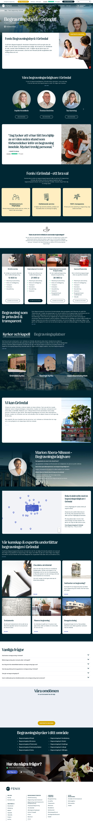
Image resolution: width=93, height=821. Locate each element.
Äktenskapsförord (53, 812)
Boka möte (28, 507)
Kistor (29, 814)
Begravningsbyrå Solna (26, 750)
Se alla (46, 386)
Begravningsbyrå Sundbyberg (60, 738)
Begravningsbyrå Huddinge (59, 744)
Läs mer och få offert (12, 300)
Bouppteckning (52, 798)
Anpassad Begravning (34, 805)
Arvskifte (50, 801)
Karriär (9, 797)
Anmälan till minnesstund (75, 798)
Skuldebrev (51, 807)
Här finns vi (10, 803)
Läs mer (7, 55)
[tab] (16, 334)
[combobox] (83, 5)
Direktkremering (32, 797)
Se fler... (9, 819)
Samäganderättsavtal (54, 814)
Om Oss (9, 795)
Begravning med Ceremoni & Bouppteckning (35, 802)
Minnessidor (71, 803)
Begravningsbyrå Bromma (27, 741)
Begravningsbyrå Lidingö (58, 747)
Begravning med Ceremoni (35, 800)
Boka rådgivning (68, 1)
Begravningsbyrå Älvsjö (26, 738)
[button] (83, 109)
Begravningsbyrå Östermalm (28, 744)
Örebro (9, 817)
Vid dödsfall (31, 808)
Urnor (29, 819)
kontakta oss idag (77, 34)
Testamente (51, 803)
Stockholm (10, 806)
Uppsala (9, 812)
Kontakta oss (11, 800)
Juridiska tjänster (50, 796)
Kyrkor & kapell (32, 812)
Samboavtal (51, 810)
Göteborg (10, 808)
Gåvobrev (50, 805)
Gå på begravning (71, 796)
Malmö (9, 810)
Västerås (9, 815)
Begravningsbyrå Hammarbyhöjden (30, 747)
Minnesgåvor (71, 801)
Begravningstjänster (34, 795)
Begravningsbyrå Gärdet (58, 741)
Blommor (30, 816)
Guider (49, 816)
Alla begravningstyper (34, 810)
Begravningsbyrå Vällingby (59, 750)
